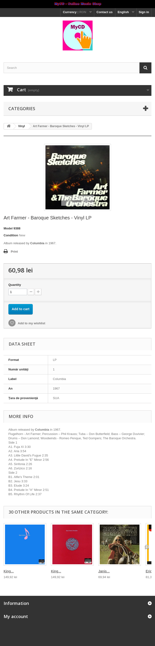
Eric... (150, 571)
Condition (11, 235)
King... (9, 571)
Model (8, 228)
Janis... (104, 571)
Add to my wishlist (31, 323)
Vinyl (21, 126)
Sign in (144, 12)
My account (16, 616)
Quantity (14, 285)
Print (14, 251)
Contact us (105, 12)
